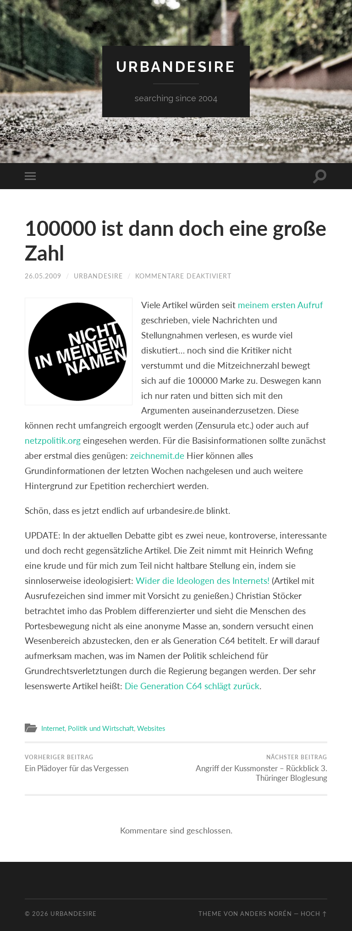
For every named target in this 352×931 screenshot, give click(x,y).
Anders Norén (266, 913)
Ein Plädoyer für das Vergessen (76, 763)
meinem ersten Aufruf (280, 304)
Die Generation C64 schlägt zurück (192, 686)
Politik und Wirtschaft (101, 728)
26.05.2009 (43, 276)
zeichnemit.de (157, 455)
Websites (151, 728)
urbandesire (176, 66)
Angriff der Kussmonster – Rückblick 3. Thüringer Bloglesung (253, 768)
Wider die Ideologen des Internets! (203, 580)
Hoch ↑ (314, 913)
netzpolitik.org (53, 440)
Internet (53, 728)
